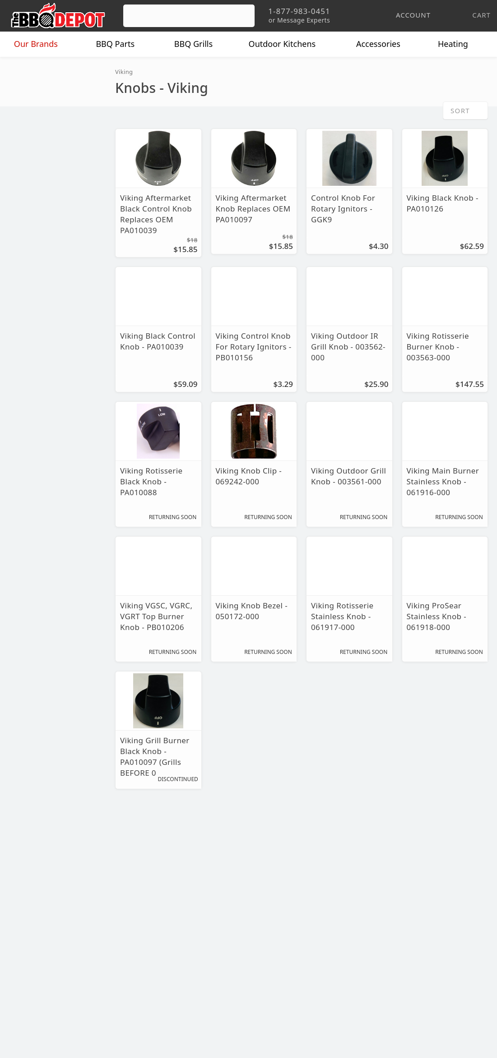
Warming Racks (39, 208)
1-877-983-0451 (361, 917)
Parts (122, 44)
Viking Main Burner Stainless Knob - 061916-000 (440, 481)
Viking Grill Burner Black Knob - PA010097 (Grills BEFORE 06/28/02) (153, 756)
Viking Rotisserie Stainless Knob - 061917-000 (341, 616)
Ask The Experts (449, 823)
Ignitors (27, 143)
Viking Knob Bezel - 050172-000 (250, 611)
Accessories (384, 44)
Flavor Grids (34, 127)
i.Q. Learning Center (46, 915)
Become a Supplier (44, 954)
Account (184, 902)
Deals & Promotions (47, 928)
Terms (180, 980)
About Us (27, 889)
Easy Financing (38, 941)
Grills (200, 44)
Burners (27, 95)
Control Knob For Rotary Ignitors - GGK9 (341, 208)
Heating (459, 44)
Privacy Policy (194, 967)
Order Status (192, 889)
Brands (42, 44)
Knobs (24, 160)
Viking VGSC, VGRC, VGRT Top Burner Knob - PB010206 (155, 616)
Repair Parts (35, 176)
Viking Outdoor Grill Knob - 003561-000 (346, 476)
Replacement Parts (50, 76)
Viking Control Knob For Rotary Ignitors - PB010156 (252, 346)
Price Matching (38, 902)
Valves (25, 192)
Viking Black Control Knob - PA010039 (155, 341)
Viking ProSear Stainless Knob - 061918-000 (435, 616)
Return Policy (193, 915)
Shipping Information (207, 928)
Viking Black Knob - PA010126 (440, 203)
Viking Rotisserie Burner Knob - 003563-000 (437, 346)
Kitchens (289, 44)
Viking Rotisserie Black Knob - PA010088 (150, 481)
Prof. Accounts (38, 967)
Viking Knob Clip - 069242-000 (247, 476)
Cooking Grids (37, 111)
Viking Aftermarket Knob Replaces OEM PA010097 (251, 208)
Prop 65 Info (191, 954)
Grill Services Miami (205, 941)
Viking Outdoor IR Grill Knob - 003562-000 (347, 346)
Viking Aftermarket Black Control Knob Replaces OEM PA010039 (153, 214)
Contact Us (31, 980)
